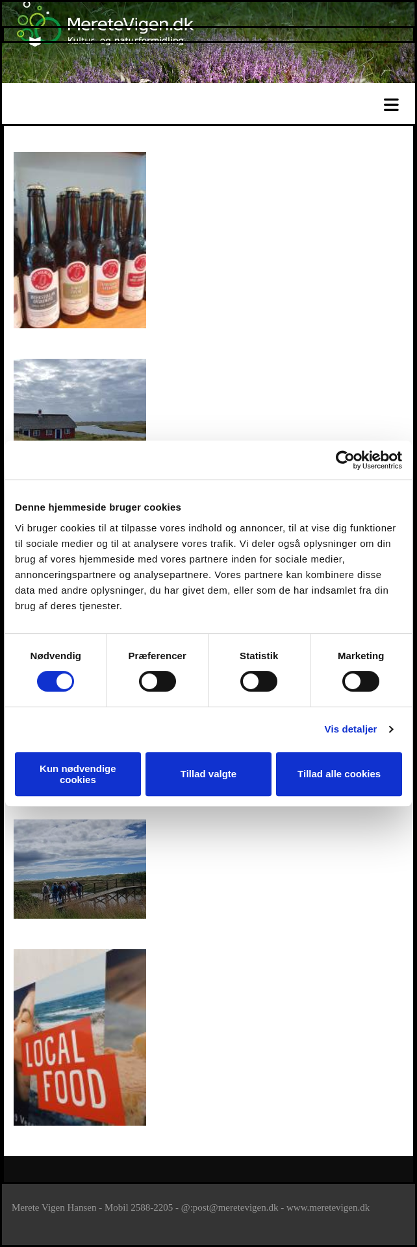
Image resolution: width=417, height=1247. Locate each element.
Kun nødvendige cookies (78, 774)
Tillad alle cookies (339, 773)
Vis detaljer (351, 728)
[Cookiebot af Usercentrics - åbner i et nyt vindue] (345, 460)
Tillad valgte (208, 773)
